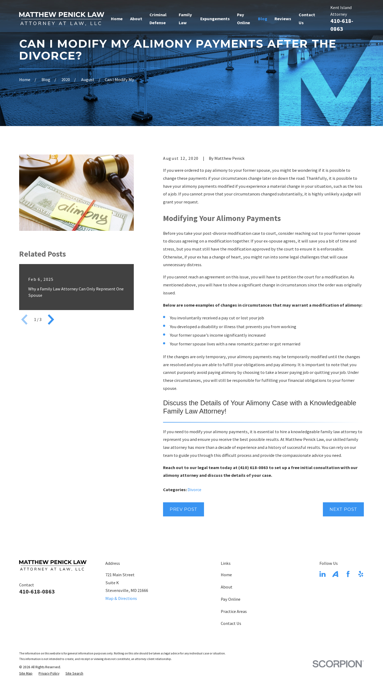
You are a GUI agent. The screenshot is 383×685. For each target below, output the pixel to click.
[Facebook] (348, 574)
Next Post (343, 509)
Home (226, 574)
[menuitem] (25, 673)
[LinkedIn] (322, 574)
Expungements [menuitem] (215, 18)
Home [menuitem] (117, 18)
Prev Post (183, 509)
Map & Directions (121, 598)
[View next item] (51, 319)
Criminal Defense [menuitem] (157, 18)
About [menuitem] (136, 18)
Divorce (194, 489)
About (226, 587)
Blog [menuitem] (262, 18)
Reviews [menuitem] (282, 18)
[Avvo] (335, 574)
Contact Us (231, 623)
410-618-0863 (341, 24)
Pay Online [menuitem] (243, 18)
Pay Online (230, 599)
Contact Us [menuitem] (307, 18)
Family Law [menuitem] (185, 18)
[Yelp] (361, 574)
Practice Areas (234, 611)
